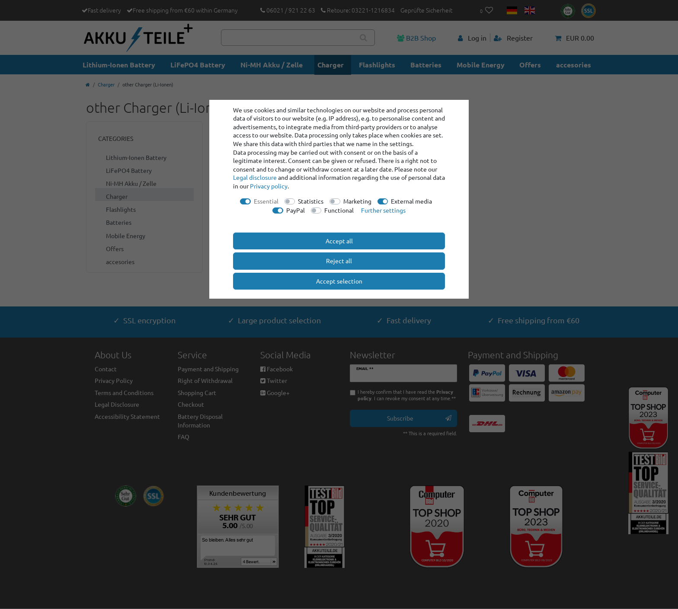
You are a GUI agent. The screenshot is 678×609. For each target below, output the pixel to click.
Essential (266, 201)
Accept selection (339, 281)
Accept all (339, 241)
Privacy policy (269, 186)
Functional (339, 210)
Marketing (357, 201)
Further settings (383, 210)
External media (411, 201)
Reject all (339, 261)
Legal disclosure (255, 177)
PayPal (295, 210)
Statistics (310, 201)
